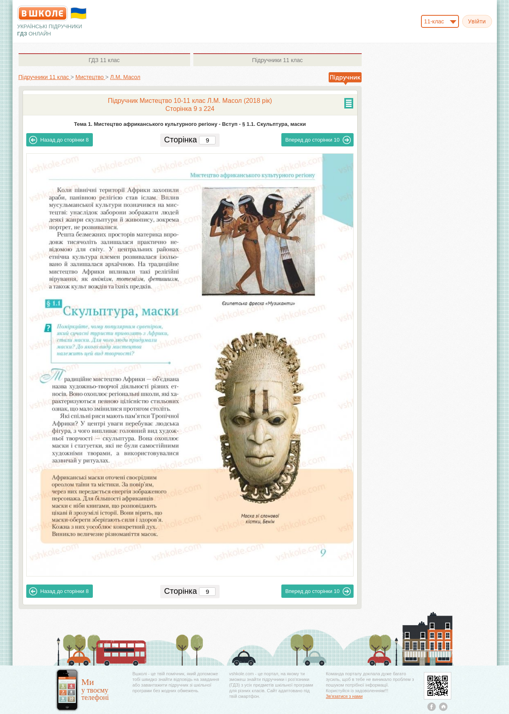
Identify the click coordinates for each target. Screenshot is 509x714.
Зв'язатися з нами (344, 696)
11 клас (103, 60)
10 (318, 140)
